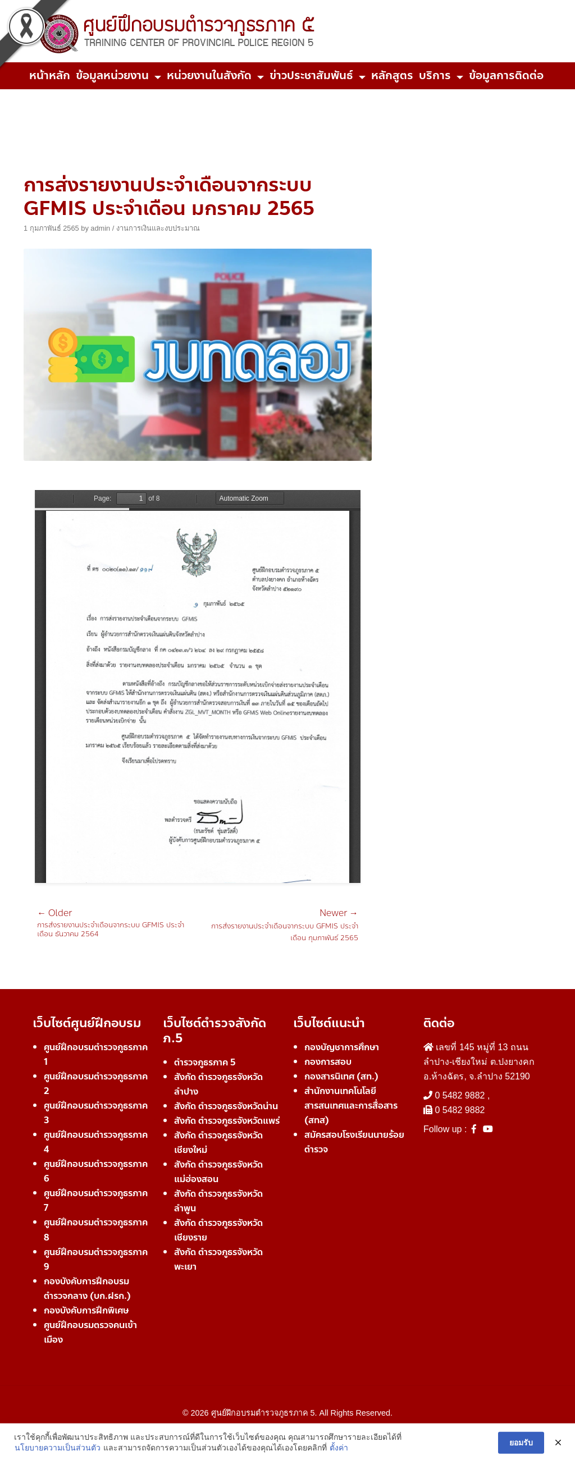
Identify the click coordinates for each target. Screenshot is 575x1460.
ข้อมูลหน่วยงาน (112, 75)
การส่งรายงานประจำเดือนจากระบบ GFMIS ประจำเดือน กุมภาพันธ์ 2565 (278, 926)
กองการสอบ (328, 1062)
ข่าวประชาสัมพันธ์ (311, 75)
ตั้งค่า (339, 1453)
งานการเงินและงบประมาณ (158, 228)
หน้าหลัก (49, 75)
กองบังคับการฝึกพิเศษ (86, 1310)
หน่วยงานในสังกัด (209, 75)
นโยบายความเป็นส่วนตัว (58, 1453)
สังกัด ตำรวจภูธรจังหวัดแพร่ (227, 1121)
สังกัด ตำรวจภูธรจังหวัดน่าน (226, 1106)
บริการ (435, 75)
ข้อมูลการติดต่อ (506, 75)
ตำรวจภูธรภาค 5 (205, 1062)
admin (100, 228)
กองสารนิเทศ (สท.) (341, 1076)
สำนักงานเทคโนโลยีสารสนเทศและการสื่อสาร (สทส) (351, 1105)
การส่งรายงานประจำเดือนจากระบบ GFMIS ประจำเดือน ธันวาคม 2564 (117, 924)
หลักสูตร (392, 75)
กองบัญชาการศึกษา (341, 1047)
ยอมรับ (521, 1448)
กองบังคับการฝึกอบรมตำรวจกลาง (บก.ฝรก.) (87, 1288)
